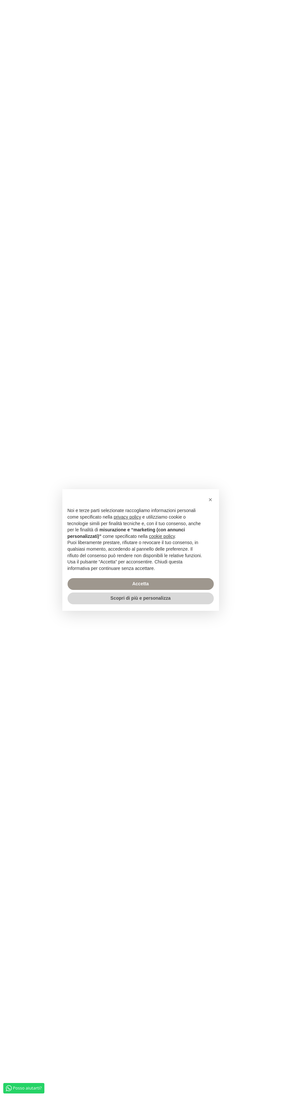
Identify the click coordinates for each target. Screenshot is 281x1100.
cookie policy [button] (162, 536)
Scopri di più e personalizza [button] (140, 598)
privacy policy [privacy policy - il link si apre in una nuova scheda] (127, 517)
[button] (210, 499)
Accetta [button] (140, 583)
